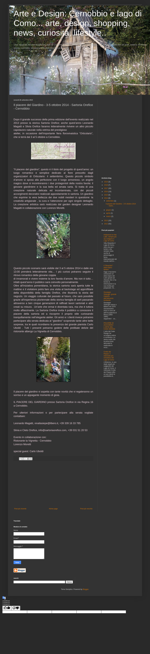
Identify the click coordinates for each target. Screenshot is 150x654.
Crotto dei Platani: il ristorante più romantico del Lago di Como (109, 356)
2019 (106, 182)
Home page (53, 509)
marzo (108, 216)
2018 (106, 185)
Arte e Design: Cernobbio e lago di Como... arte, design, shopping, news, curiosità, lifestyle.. (78, 23)
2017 (106, 188)
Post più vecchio (86, 509)
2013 (106, 221)
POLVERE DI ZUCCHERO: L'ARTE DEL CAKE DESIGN (109, 326)
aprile (108, 213)
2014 (106, 198)
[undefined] (6, 608)
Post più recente (20, 509)
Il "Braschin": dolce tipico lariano (108, 268)
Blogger (86, 589)
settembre (110, 201)
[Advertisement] (53, 484)
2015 (106, 195)
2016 (106, 192)
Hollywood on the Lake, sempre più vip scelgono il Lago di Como (110, 238)
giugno (109, 210)
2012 (106, 224)
